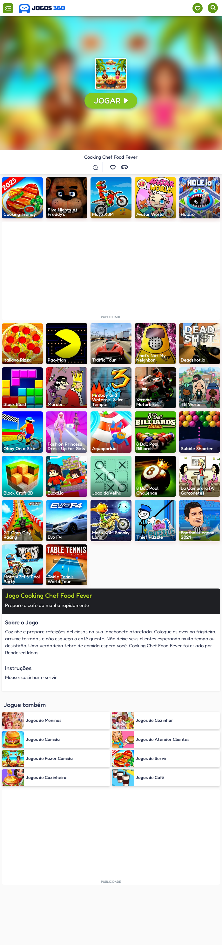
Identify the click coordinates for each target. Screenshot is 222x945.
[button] (111, 74)
